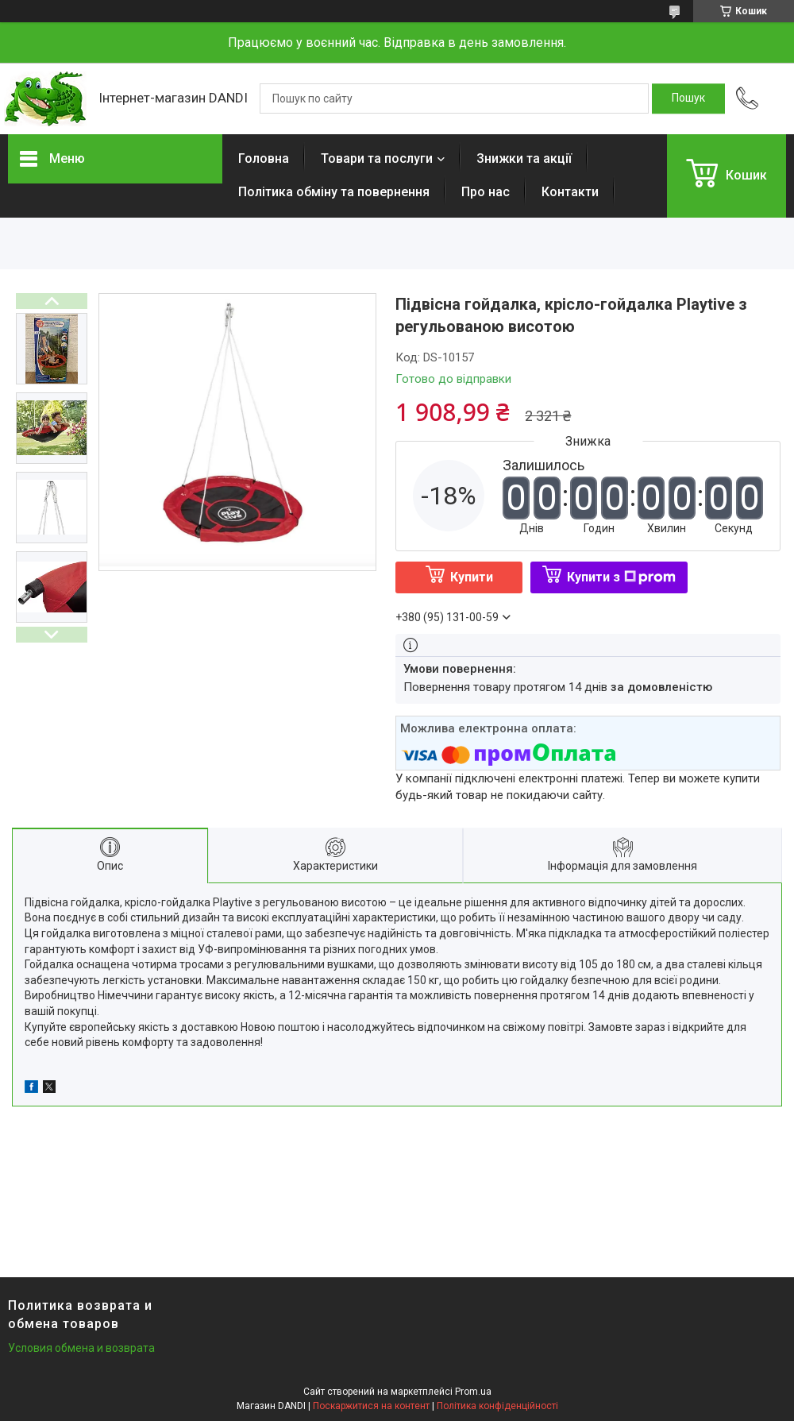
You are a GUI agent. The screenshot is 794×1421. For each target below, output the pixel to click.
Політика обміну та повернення (334, 191)
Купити (471, 577)
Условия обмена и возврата (81, 1348)
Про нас (485, 191)
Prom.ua (473, 1391)
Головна (263, 158)
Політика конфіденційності (497, 1405)
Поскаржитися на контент (371, 1405)
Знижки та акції (524, 158)
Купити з (621, 577)
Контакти (570, 191)
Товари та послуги (377, 158)
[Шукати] (688, 98)
